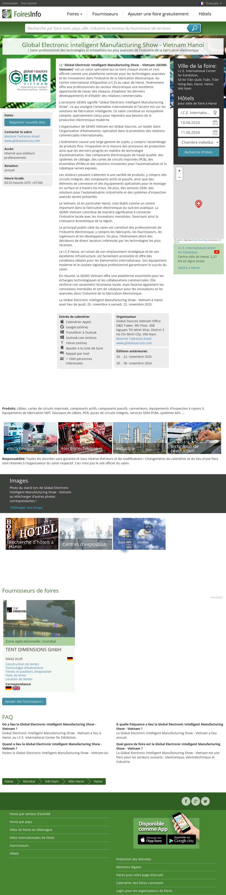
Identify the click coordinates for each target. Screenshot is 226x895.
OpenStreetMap (200, 240)
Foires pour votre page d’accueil (139, 875)
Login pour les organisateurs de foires (144, 891)
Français (214, 3)
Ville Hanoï (76, 781)
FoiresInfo (24, 13)
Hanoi (98, 781)
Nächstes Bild (72, 618)
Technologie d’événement (24, 668)
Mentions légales (128, 867)
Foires (74, 14)
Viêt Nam (51, 781)
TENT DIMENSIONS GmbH (33, 650)
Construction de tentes (22, 664)
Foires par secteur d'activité (30, 814)
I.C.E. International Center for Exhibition (197, 250)
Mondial (29, 781)
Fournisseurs (105, 14)
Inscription (29, 3)
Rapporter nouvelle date (27, 122)
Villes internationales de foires (32, 837)
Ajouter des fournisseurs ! (24, 701)
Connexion (10, 3)
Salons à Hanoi (189, 268)
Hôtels (205, 14)
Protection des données (133, 859)
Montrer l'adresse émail (22, 136)
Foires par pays (21, 822)
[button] (198, 203)
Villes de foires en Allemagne (31, 830)
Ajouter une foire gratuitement (158, 14)
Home (9, 781)
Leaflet (178, 240)
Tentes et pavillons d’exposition (28, 671)
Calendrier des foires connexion (139, 883)
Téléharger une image (26, 507)
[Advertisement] (112, 392)
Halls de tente (15, 675)
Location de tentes (19, 679)
